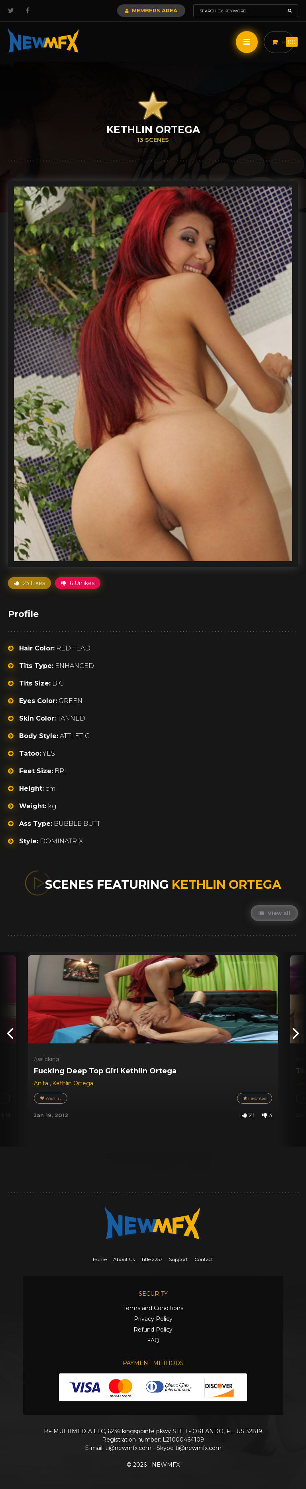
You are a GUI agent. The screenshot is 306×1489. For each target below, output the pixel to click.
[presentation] (10, 1032)
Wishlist (50, 1098)
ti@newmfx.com (128, 1448)
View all (274, 913)
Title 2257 (152, 1259)
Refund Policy (153, 1329)
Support (178, 1259)
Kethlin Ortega (72, 1083)
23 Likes (29, 583)
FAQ (153, 1340)
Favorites (254, 1098)
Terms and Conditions (153, 1308)
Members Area (151, 10)
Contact (203, 1259)
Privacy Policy (153, 1318)
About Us (124, 1259)
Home (100, 1259)
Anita (42, 1083)
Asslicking (46, 1059)
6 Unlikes (77, 583)
